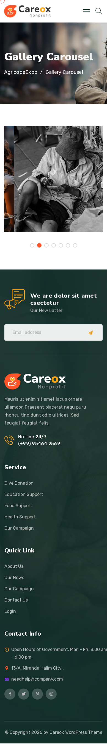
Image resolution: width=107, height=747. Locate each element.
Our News (14, 577)
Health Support (20, 516)
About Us (13, 566)
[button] (32, 245)
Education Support (23, 494)
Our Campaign (19, 528)
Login (10, 611)
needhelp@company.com (37, 679)
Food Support (18, 505)
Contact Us (16, 600)
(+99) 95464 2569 (39, 443)
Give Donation (19, 483)
